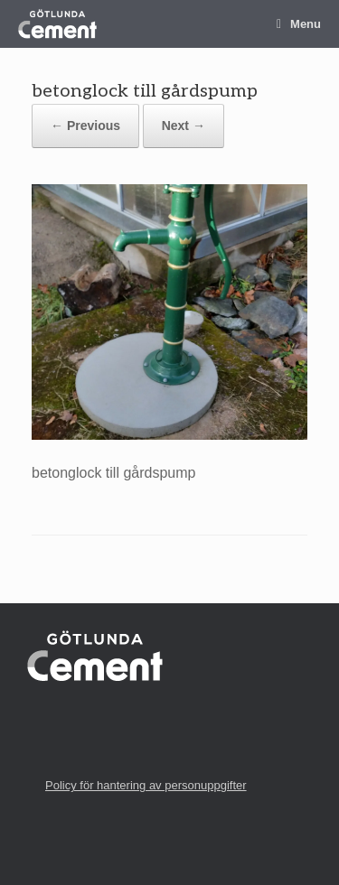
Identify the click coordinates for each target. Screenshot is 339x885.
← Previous (85, 125)
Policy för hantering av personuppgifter (146, 785)
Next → (183, 125)
